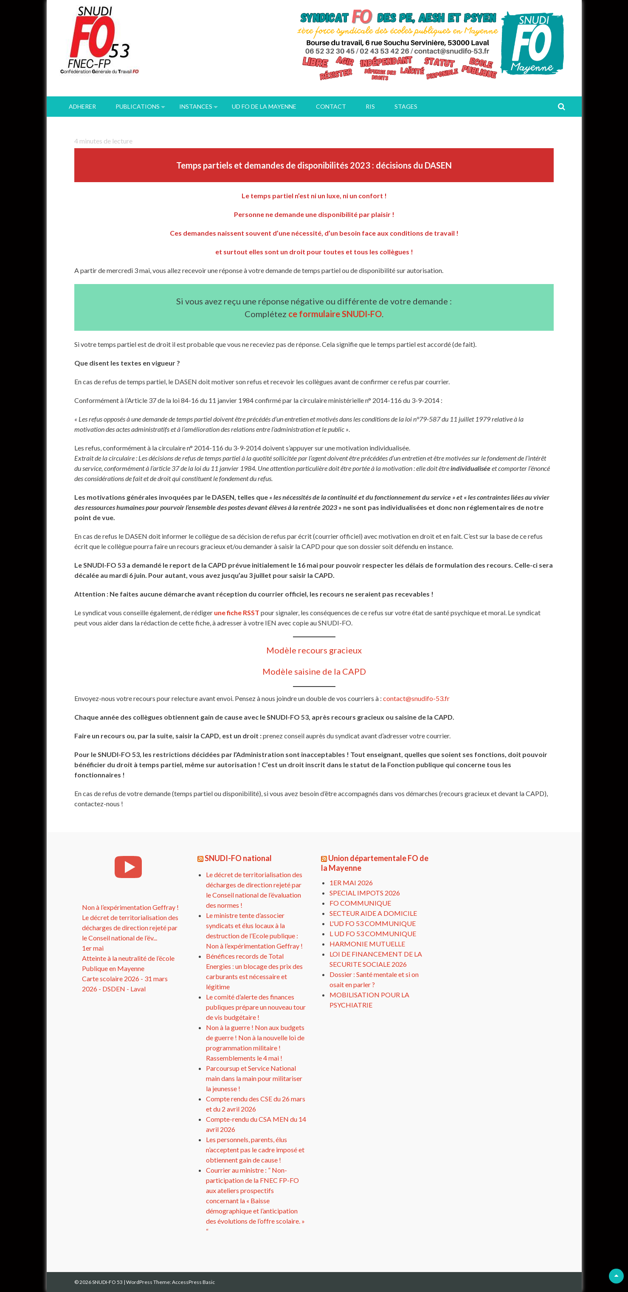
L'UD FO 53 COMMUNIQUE (372, 923)
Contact (331, 106)
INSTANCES (195, 106)
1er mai (93, 948)
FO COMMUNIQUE (360, 903)
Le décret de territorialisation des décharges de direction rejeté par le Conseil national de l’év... (130, 927)
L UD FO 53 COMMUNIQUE (372, 933)
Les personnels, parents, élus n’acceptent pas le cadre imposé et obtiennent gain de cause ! (255, 1149)
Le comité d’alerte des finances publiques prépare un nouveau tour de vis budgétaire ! (256, 1007)
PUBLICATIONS (137, 106)
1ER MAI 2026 (351, 882)
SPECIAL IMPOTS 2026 (364, 893)
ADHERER (82, 106)
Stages (405, 106)
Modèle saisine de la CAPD (314, 671)
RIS (370, 106)
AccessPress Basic (193, 1282)
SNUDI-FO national (238, 858)
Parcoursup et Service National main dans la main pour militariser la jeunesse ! (254, 1078)
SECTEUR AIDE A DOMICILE (373, 913)
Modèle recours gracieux (314, 650)
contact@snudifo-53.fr (416, 698)
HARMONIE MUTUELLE (367, 944)
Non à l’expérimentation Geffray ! (130, 907)
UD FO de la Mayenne (264, 106)
